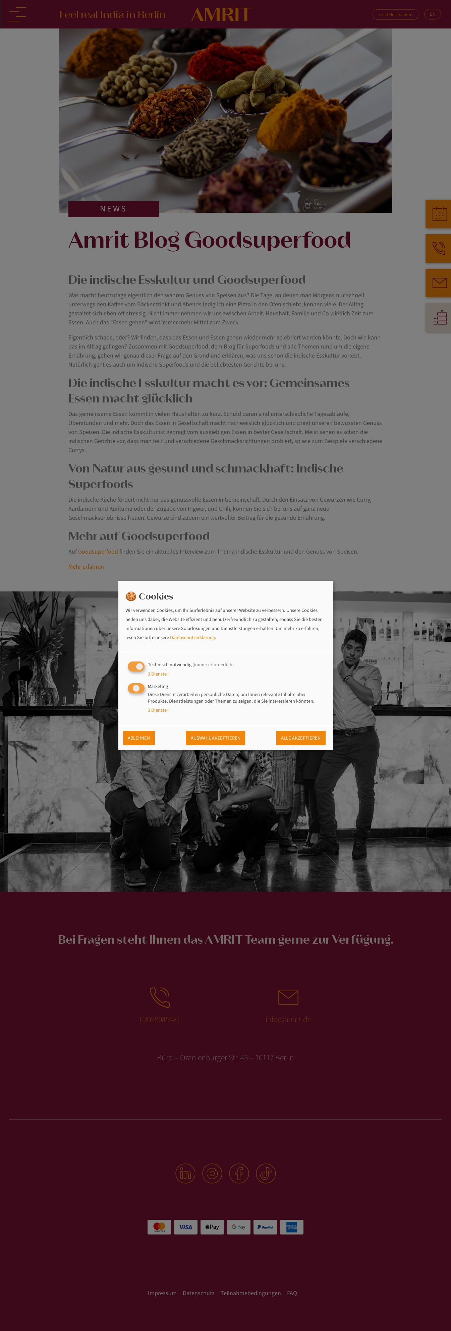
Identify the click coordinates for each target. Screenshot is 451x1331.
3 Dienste (158, 674)
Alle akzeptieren (301, 738)
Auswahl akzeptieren (215, 738)
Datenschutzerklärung (192, 637)
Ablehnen (139, 738)
